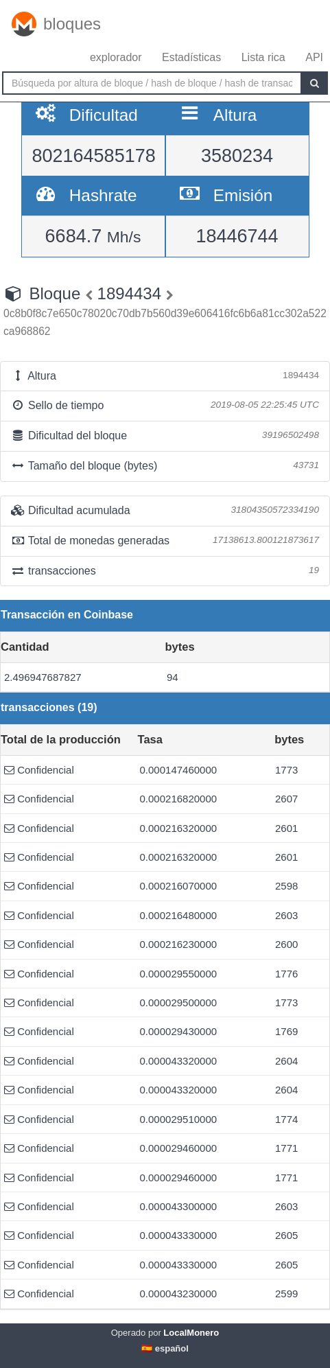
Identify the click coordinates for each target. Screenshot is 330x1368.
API (314, 57)
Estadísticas (191, 57)
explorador (116, 57)
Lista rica (263, 57)
